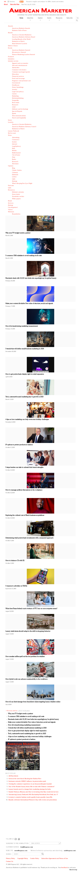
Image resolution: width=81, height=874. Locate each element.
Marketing (15, 96)
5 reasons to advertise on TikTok (16, 586)
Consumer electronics (19, 70)
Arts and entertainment (19, 65)
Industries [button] (30, 18)
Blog (13, 168)
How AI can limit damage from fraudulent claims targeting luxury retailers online (32, 702)
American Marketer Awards (21, 28)
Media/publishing (17, 98)
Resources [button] (59, 18)
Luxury (14, 94)
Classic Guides (17, 170)
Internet (14, 144)
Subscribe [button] (69, 18)
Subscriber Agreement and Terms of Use (54, 858)
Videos (10, 209)
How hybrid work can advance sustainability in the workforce (26, 679)
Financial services (18, 76)
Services (10, 203)
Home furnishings (17, 87)
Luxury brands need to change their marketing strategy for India (30, 789)
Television (15, 164)
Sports (14, 113)
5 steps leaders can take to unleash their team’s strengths (24, 467)
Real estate (15, 102)
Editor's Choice (13, 46)
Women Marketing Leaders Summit (23, 54)
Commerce (15, 140)
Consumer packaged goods (21, 72)
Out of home (16, 155)
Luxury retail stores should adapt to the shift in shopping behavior (27, 631)
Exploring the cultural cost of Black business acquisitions (24, 515)
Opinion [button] (40, 18)
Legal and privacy (18, 91)
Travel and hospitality (19, 118)
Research (15, 105)
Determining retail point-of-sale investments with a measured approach (29, 538)
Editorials (15, 174)
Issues (10, 120)
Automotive (15, 67)
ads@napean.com (70, 850)
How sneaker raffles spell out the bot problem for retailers (25, 656)
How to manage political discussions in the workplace (23, 490)
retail (13, 107)
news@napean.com (20, 850)
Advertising (15, 137)
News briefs (16, 194)
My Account (12, 133)
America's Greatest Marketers (21, 35)
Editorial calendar (18, 192)
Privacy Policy (10, 858)
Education (15, 74)
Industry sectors (13, 61)
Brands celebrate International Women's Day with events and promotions (33, 800)
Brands (10, 33)
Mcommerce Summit (19, 52)
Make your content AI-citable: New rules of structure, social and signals (29, 303)
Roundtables (16, 214)
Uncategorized (13, 207)
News (10, 135)
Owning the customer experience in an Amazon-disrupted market (30, 784)
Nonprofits (15, 100)
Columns (15, 172)
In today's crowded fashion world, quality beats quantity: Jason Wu (30, 797)
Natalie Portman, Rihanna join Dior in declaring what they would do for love (33, 792)
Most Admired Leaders (19, 43)
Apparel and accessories (20, 63)
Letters (14, 177)
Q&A (13, 179)
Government (16, 83)
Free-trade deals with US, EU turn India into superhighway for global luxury (30, 278)
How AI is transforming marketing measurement (21, 326)
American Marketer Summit (21, 50)
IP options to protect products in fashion (19, 445)
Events (10, 48)
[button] (11, 1)
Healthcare (15, 85)
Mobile (14, 150)
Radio (14, 159)
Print (13, 157)
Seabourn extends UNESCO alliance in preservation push (27, 781)
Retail (10, 201)
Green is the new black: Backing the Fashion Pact (25, 778)
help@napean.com (26, 847)
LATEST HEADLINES (24, 710)
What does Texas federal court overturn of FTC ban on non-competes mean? (31, 608)
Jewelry (14, 89)
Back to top (73, 870)
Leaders (10, 122)
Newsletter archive (18, 196)
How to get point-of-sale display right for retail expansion (24, 374)
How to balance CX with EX (14, 560)
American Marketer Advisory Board (23, 37)
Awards (10, 26)
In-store (14, 142)
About (6, 4)
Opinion (10, 166)
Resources (11, 190)
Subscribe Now (14, 4)
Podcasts (11, 185)
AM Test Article (13, 776)
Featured (11, 57)
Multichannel (16, 153)
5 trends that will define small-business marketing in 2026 (24, 349)
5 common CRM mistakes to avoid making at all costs (23, 255)
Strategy (14, 181)
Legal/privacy (16, 146)
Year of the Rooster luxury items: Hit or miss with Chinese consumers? (32, 786)
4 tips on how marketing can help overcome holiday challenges (27, 419)
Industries (11, 59)
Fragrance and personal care (21, 81)
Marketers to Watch (18, 41)
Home (21, 18)
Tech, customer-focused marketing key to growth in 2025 (24, 397)
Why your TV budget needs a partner (17, 233)
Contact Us (9, 861)
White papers (16, 199)
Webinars (11, 212)
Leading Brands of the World (21, 39)
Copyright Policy (22, 858)
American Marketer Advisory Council (24, 126)
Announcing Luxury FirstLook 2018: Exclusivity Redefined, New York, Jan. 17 (33, 794)
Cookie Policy (34, 858)
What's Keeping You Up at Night (22, 183)
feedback (64, 867)
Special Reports (17, 111)
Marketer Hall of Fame (19, 30)
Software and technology (20, 109)
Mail (13, 148)
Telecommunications (19, 116)
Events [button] (49, 18)
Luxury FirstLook (13, 131)
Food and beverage (18, 78)
